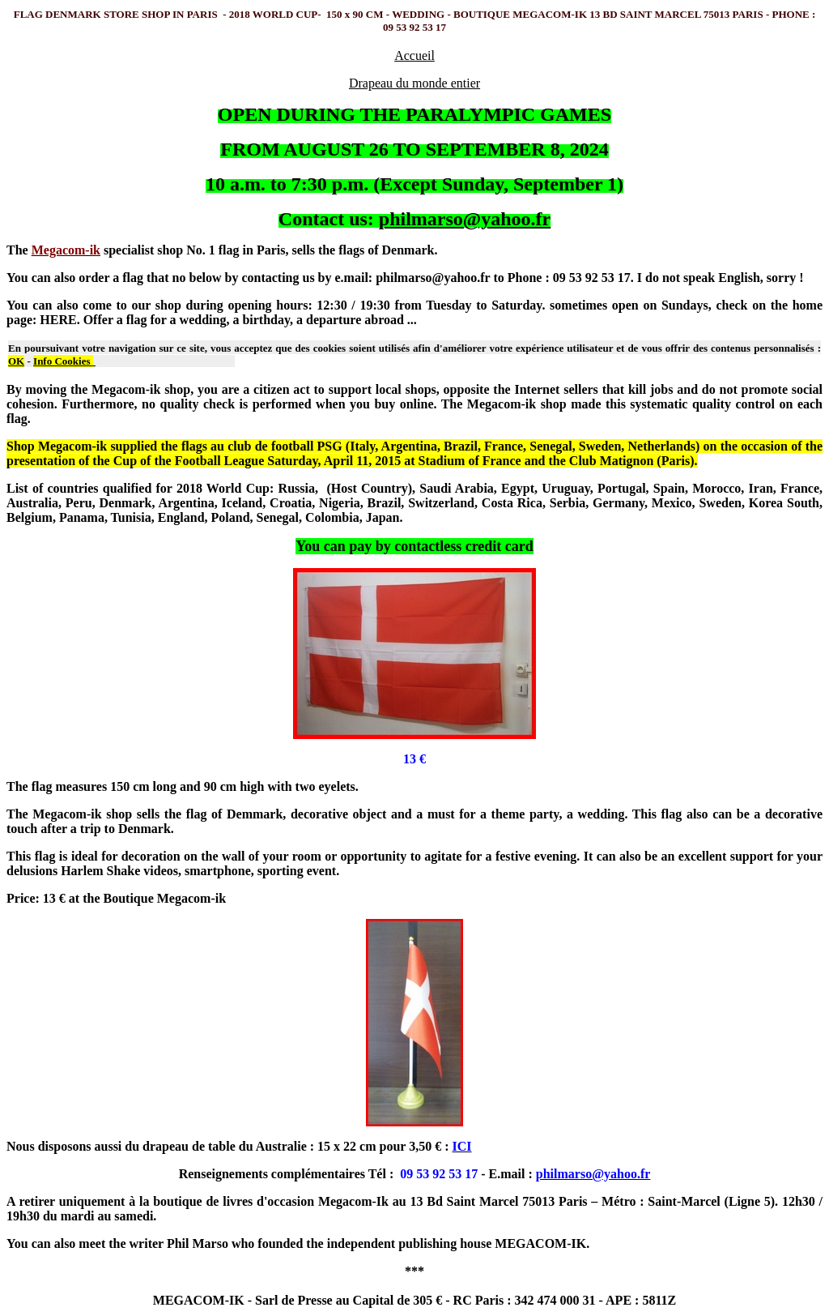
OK (16, 361)
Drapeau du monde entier (414, 83)
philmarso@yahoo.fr (465, 218)
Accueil (414, 55)
